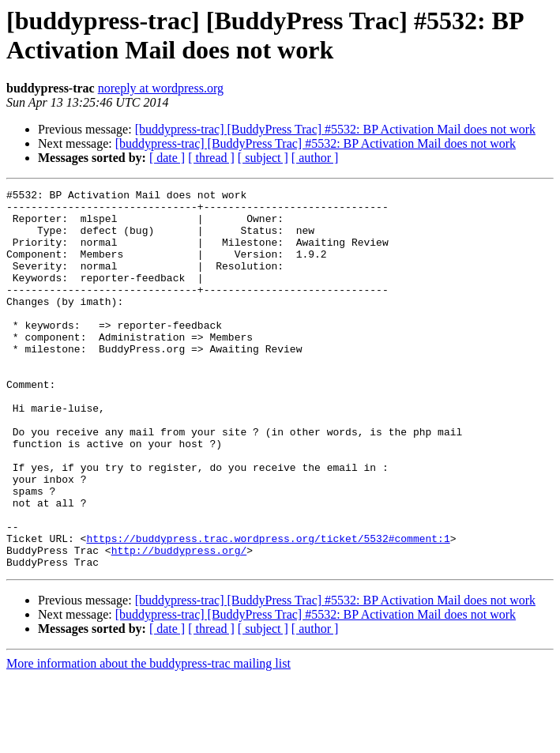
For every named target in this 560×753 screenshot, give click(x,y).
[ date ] (167, 157)
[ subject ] (263, 157)
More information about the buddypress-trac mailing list (148, 739)
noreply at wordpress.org (161, 88)
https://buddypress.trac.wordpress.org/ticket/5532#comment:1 (267, 609)
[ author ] (315, 157)
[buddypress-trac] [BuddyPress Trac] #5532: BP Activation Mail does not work (335, 129)
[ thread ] (211, 157)
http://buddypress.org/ (179, 623)
